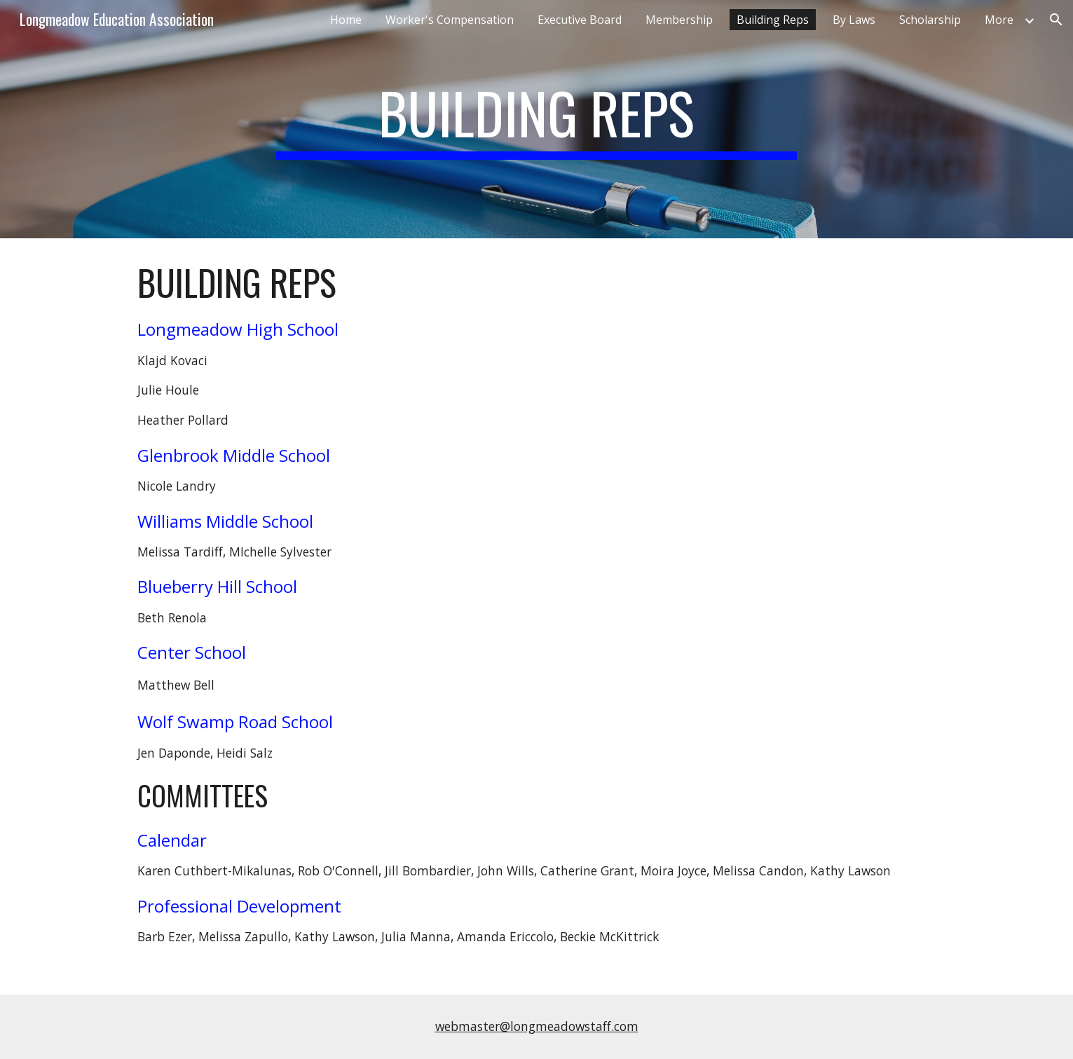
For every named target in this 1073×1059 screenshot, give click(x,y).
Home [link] (346, 19)
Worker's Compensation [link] (449, 19)
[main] (537, 119)
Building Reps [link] (773, 19)
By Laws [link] (854, 19)
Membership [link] (679, 19)
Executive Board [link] (580, 19)
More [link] (999, 19)
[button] (1056, 19)
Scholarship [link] (930, 19)
